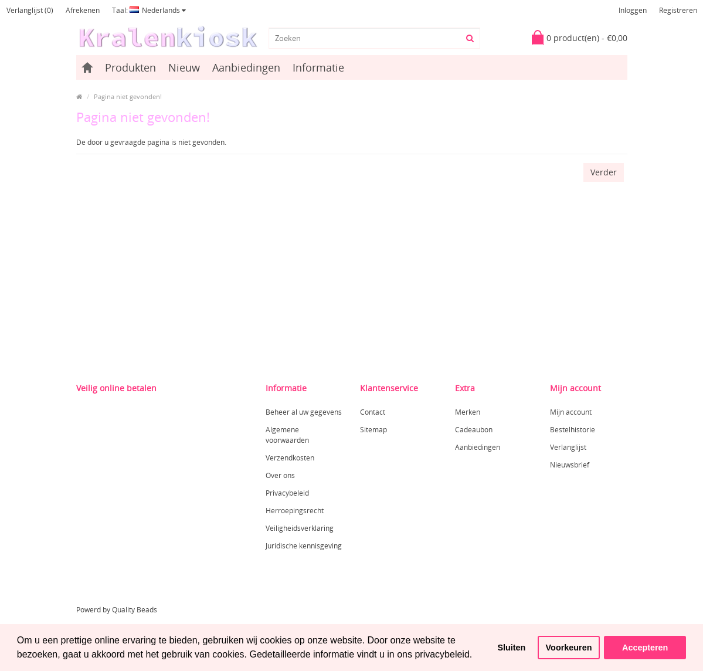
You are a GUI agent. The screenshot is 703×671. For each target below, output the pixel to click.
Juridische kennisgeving (304, 546)
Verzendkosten (290, 458)
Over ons (280, 475)
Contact (372, 412)
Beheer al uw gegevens (304, 412)
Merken (467, 412)
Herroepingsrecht (295, 511)
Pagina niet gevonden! (128, 96)
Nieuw (184, 67)
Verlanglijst (568, 447)
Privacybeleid (287, 493)
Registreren (678, 10)
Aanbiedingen (246, 67)
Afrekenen (83, 10)
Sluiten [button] (511, 647)
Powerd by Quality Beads (116, 610)
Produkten (130, 67)
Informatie (318, 67)
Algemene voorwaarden (287, 435)
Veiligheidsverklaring (300, 528)
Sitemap (373, 430)
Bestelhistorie (572, 430)
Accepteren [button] (645, 647)
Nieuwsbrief (569, 465)
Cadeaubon (474, 430)
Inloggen (633, 10)
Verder (603, 172)
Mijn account (571, 412)
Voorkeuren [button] (569, 647)
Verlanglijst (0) (29, 10)
